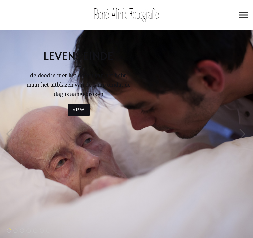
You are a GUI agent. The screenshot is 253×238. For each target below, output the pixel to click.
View (78, 109)
